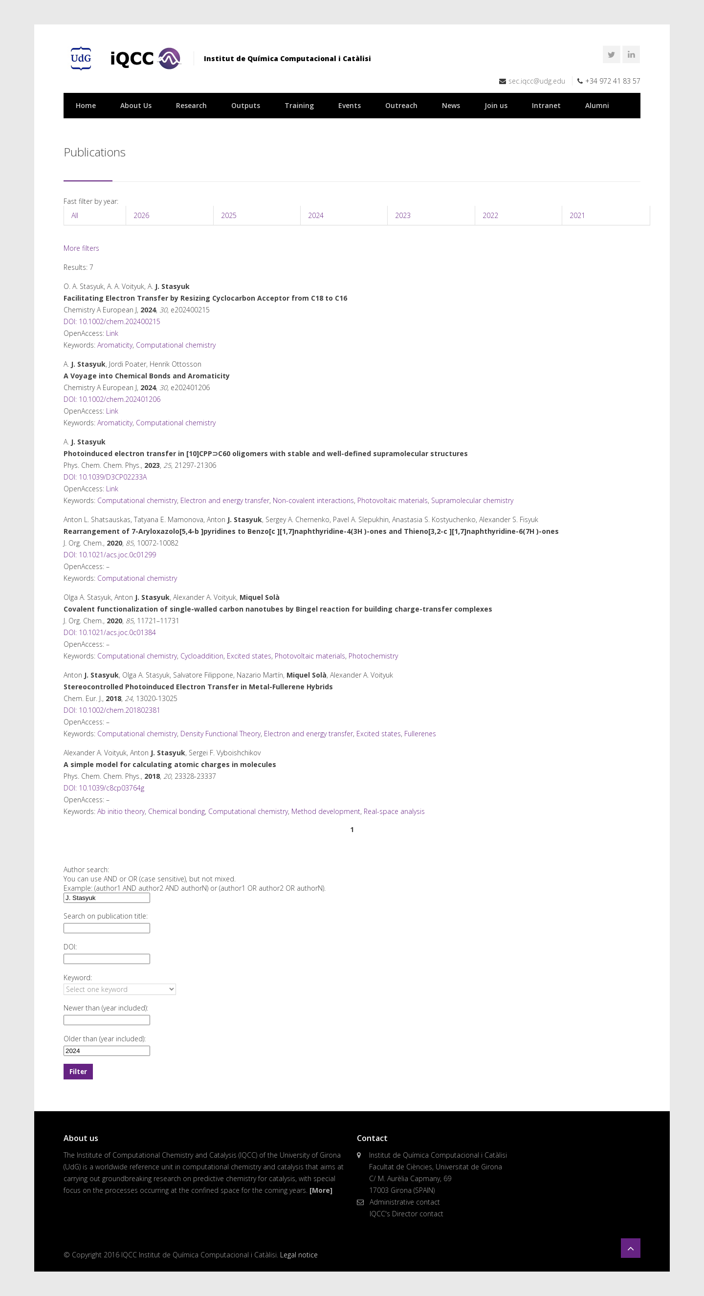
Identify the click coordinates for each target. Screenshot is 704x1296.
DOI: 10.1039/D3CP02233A (105, 477)
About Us (136, 105)
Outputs (245, 105)
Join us (495, 105)
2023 (403, 215)
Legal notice (299, 1254)
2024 (316, 215)
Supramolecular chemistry (472, 500)
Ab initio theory (121, 811)
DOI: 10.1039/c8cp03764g (104, 787)
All (74, 215)
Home (86, 105)
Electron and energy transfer (224, 500)
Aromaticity (114, 345)
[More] (320, 1190)
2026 (141, 215)
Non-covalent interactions (313, 500)
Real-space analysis (394, 811)
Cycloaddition (201, 655)
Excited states (249, 655)
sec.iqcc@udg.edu (536, 81)
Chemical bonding (176, 811)
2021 (577, 215)
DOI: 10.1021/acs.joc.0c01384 (110, 632)
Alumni (597, 105)
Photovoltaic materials (392, 500)
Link (112, 333)
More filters (81, 248)
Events (349, 105)
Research (191, 105)
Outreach (401, 105)
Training (299, 105)
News (451, 105)
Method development (325, 811)
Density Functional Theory (220, 733)
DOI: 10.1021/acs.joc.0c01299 (110, 554)
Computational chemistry (176, 345)
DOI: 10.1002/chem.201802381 (112, 710)
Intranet (546, 105)
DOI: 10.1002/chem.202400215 (112, 321)
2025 (229, 215)
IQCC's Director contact (406, 1213)
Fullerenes (420, 733)
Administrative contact (405, 1202)
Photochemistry (373, 655)
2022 (490, 215)
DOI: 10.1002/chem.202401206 (112, 399)
